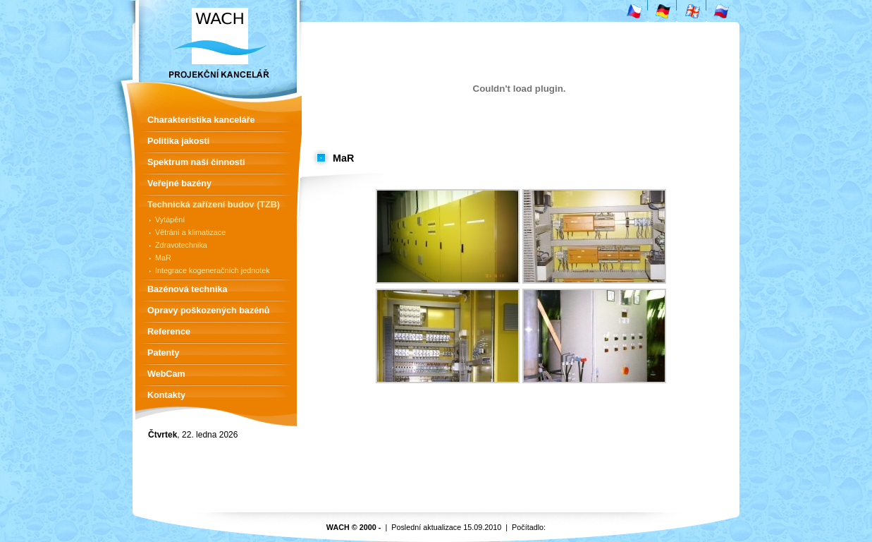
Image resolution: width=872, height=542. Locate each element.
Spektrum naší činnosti (196, 162)
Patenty (163, 353)
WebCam (166, 374)
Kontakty (166, 395)
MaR (163, 257)
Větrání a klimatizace (190, 232)
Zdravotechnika (181, 245)
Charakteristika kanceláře (201, 120)
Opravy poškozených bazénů (208, 310)
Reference (168, 332)
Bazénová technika (187, 289)
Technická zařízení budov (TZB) (213, 205)
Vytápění (170, 219)
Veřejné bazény (179, 183)
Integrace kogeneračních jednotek (212, 270)
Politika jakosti (178, 141)
